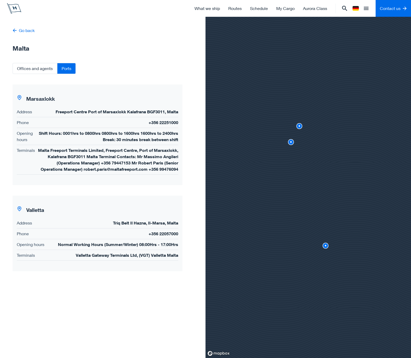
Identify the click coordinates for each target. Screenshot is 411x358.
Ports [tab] (66, 68)
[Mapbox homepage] (218, 353)
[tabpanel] (103, 177)
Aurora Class (315, 8)
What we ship (207, 8)
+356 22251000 (163, 122)
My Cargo (285, 8)
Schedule (259, 8)
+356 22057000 (163, 233)
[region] (308, 187)
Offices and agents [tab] (35, 68)
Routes (235, 8)
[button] (97, 134)
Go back (24, 30)
